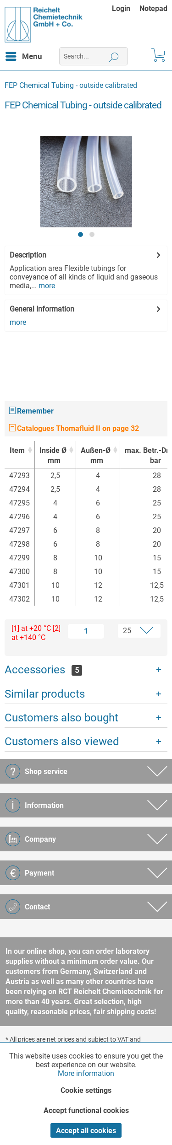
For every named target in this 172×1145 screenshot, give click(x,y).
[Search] (114, 56)
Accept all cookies (86, 1130)
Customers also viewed (62, 741)
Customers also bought (61, 717)
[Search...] (93, 56)
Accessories (43, 669)
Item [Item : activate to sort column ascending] (17, 450)
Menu (24, 55)
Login (121, 8)
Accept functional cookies (86, 1110)
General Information (42, 309)
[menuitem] (125, 8)
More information (86, 1073)
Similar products (45, 694)
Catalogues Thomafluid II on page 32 (74, 428)
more (46, 285)
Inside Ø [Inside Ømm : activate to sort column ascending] (53, 456)
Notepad (153, 8)
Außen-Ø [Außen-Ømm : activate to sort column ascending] (96, 456)
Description (28, 255)
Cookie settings (86, 1090)
